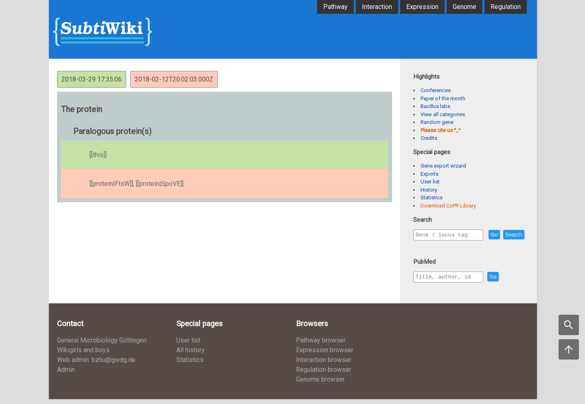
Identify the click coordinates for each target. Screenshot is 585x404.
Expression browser (324, 355)
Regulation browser (323, 374)
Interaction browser (323, 365)
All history (190, 355)
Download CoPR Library (448, 206)
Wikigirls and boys (83, 355)
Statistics (432, 197)
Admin (66, 374)
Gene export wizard (443, 166)
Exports (429, 174)
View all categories (443, 114)
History (429, 190)
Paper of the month (443, 98)
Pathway (335, 7)
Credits (429, 138)
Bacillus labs (435, 106)
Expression (422, 7)
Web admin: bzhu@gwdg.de (96, 365)
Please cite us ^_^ (440, 130)
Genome (464, 7)
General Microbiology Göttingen (102, 345)
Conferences (436, 90)
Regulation (506, 7)
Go (511, 235)
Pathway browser (321, 345)
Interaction (377, 7)
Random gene (437, 122)
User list (430, 182)
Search (425, 246)
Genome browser (320, 384)
